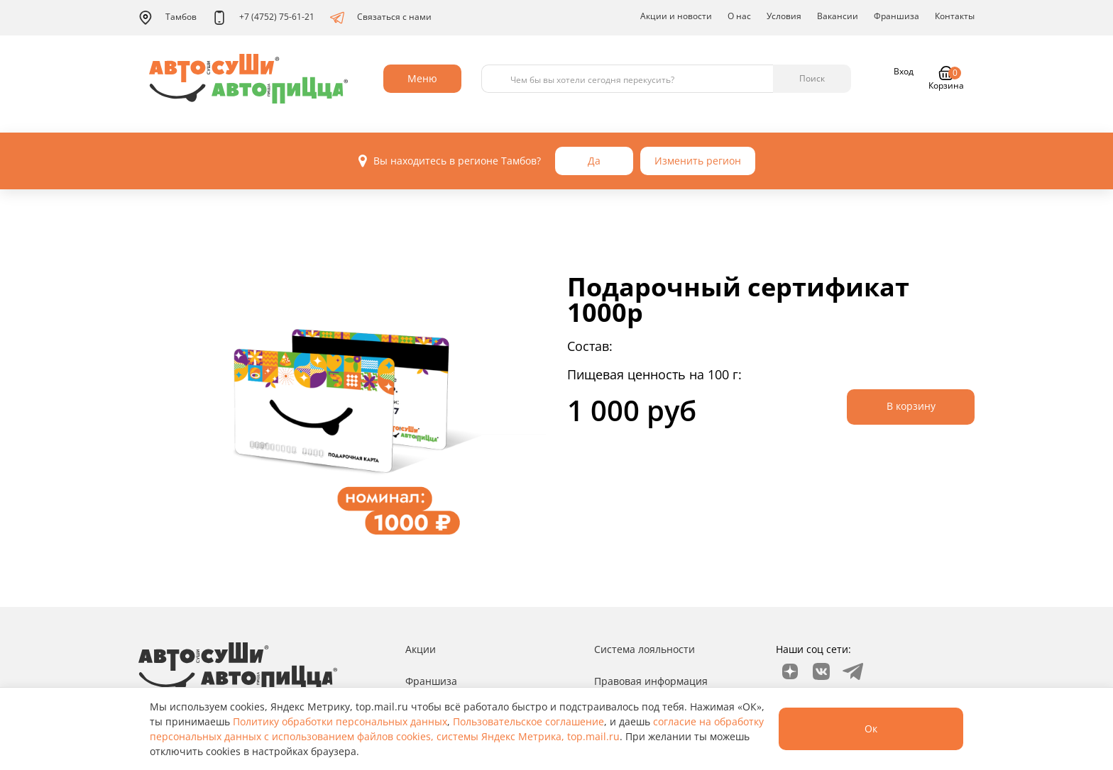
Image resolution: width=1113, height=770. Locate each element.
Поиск (812, 78)
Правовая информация (651, 681)
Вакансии (837, 16)
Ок (871, 728)
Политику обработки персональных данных (340, 721)
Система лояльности (644, 649)
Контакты (955, 16)
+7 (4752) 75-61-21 (263, 18)
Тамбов (167, 18)
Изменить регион (697, 160)
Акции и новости (676, 16)
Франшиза (896, 16)
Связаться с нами (381, 18)
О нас (739, 16)
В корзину (911, 406)
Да (594, 160)
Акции (420, 649)
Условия (784, 16)
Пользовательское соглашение (528, 721)
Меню (422, 78)
